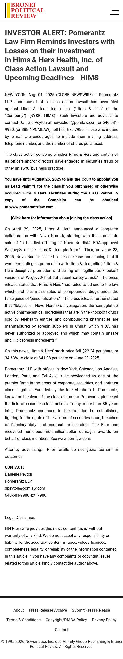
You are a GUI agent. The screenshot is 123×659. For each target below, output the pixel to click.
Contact (61, 629)
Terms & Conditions (23, 620)
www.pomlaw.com (74, 438)
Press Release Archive (48, 610)
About (18, 610)
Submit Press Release (91, 610)
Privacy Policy (104, 620)
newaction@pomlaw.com (75, 122)
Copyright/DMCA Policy (66, 620)
